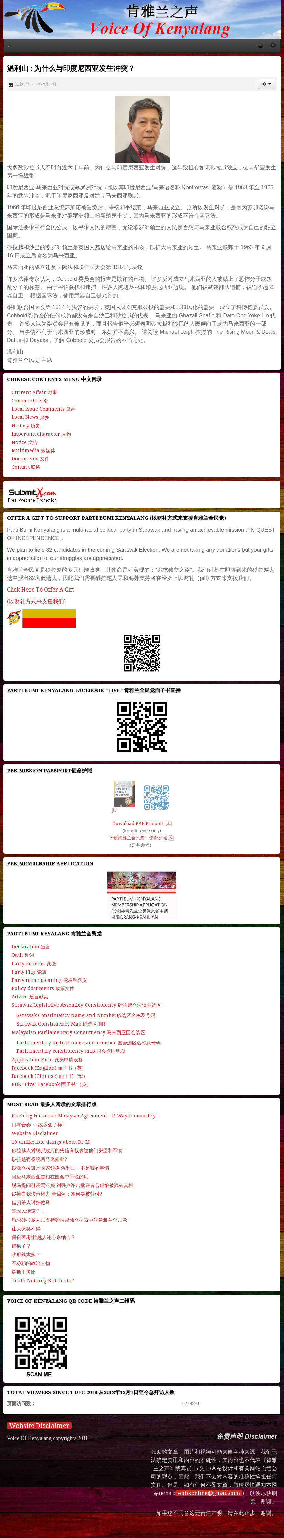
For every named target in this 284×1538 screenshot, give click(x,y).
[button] (266, 84)
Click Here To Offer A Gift (40, 589)
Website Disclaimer (39, 1425)
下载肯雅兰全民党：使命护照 (138, 837)
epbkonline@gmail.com (209, 1493)
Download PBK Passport (138, 823)
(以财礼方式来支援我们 (35, 601)
